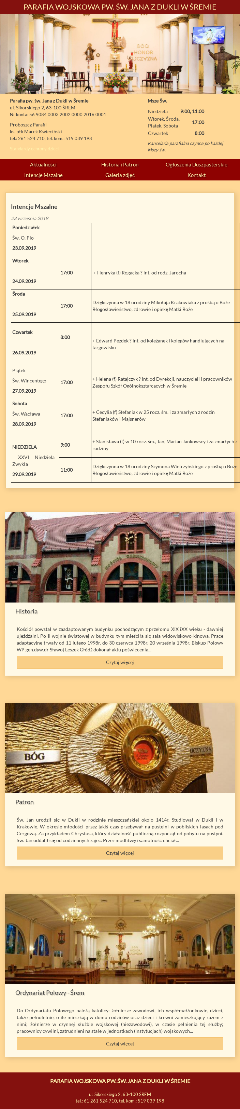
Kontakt (197, 175)
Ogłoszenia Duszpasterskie (196, 164)
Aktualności (43, 164)
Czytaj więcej (120, 662)
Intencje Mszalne (43, 175)
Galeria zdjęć (120, 175)
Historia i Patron (119, 164)
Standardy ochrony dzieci (34, 148)
